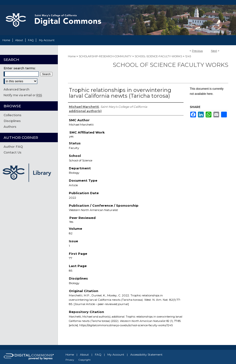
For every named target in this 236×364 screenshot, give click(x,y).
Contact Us (12, 152)
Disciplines (12, 121)
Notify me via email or (23, 95)
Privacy (70, 359)
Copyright (85, 359)
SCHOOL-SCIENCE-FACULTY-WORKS (158, 56)
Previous (197, 50)
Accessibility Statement (146, 354)
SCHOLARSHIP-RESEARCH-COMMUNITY (105, 56)
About (84, 354)
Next (214, 50)
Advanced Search (16, 89)
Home (72, 56)
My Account (115, 354)
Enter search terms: (20, 68)
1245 (188, 56)
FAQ (98, 354)
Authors (10, 126)
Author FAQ (13, 146)
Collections (12, 115)
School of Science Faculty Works (170, 64)
